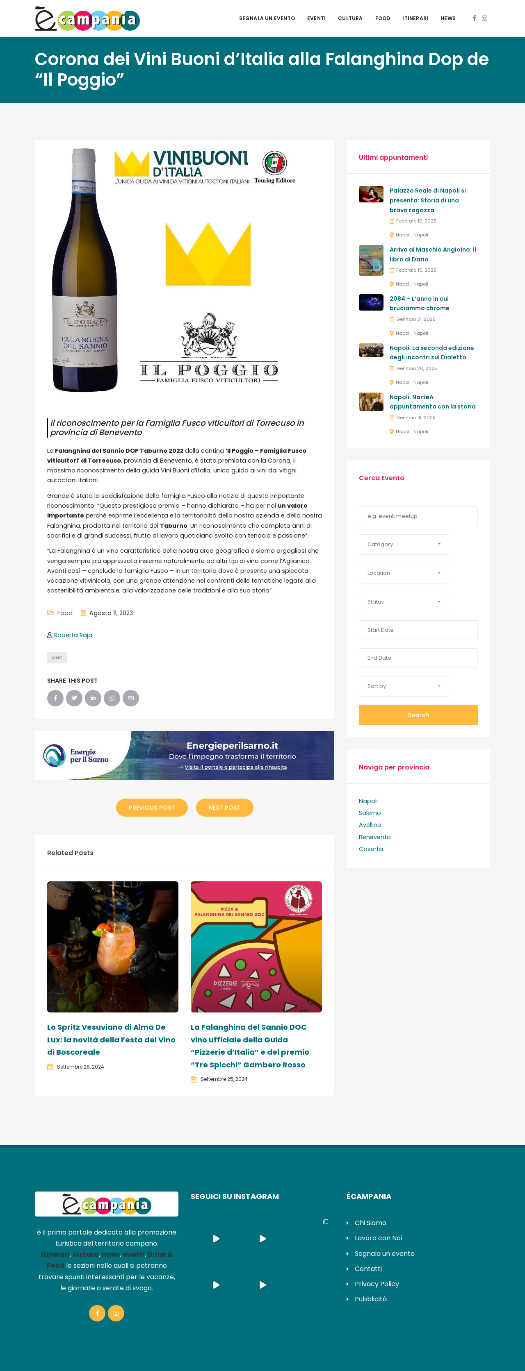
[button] (404, 544)
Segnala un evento (267, 18)
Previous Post (152, 808)
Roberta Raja (73, 635)
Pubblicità (371, 1299)
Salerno (370, 813)
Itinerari (415, 18)
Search (418, 715)
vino (57, 658)
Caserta (371, 849)
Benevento (375, 837)
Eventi (316, 18)
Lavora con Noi (378, 1238)
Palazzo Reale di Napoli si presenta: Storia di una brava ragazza (428, 200)
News (448, 18)
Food (382, 18)
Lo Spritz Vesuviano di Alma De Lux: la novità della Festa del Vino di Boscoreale (111, 1039)
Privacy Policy (377, 1284)
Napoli (403, 235)
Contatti (368, 1268)
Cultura (350, 18)
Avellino (370, 825)
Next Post (225, 808)
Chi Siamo (370, 1223)
